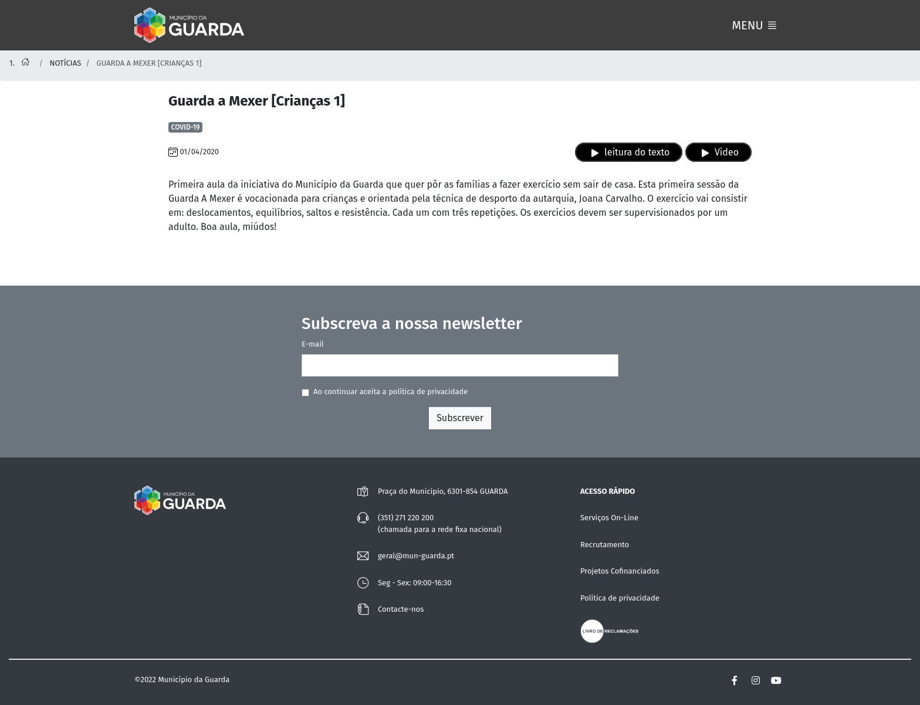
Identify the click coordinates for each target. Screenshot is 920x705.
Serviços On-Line (609, 517)
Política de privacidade (619, 598)
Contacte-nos (401, 609)
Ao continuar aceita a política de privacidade (390, 391)
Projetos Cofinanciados (619, 571)
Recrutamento (604, 544)
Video (718, 153)
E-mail (313, 344)
